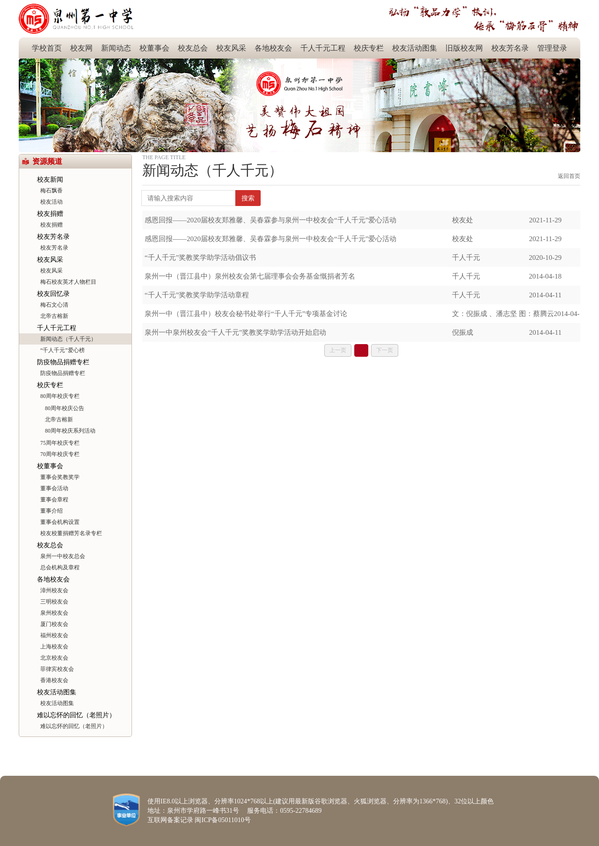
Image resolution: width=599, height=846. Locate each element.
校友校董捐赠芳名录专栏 (71, 533)
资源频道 (47, 161)
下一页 (384, 350)
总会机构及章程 (60, 567)
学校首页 (47, 48)
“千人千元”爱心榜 (62, 350)
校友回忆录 (53, 293)
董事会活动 (54, 488)
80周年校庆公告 (64, 408)
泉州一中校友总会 (62, 556)
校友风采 (231, 48)
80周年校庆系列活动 (70, 430)
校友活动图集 (414, 48)
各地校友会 (273, 48)
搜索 (248, 198)
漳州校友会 (54, 590)
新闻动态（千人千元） (68, 339)
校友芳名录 (510, 48)
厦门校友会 (54, 624)
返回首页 (569, 176)
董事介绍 (51, 511)
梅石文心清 (54, 305)
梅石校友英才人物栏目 (68, 282)
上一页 (337, 350)
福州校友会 (54, 635)
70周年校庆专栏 (60, 454)
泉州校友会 (54, 613)
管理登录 (552, 48)
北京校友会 (54, 658)
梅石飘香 (51, 190)
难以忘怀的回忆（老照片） (76, 715)
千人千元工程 (322, 48)
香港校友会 (54, 680)
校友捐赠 (50, 213)
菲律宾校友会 (57, 669)
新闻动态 (116, 48)
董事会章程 (54, 499)
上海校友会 (54, 646)
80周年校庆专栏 (60, 396)
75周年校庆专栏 (60, 443)
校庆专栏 (369, 48)
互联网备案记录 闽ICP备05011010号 (199, 820)
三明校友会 (54, 601)
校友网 (81, 48)
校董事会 (154, 48)
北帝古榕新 (54, 316)
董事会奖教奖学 (60, 477)
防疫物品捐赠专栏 (63, 362)
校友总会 (193, 48)
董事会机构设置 (60, 522)
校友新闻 (50, 179)
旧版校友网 (464, 48)
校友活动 (51, 202)
